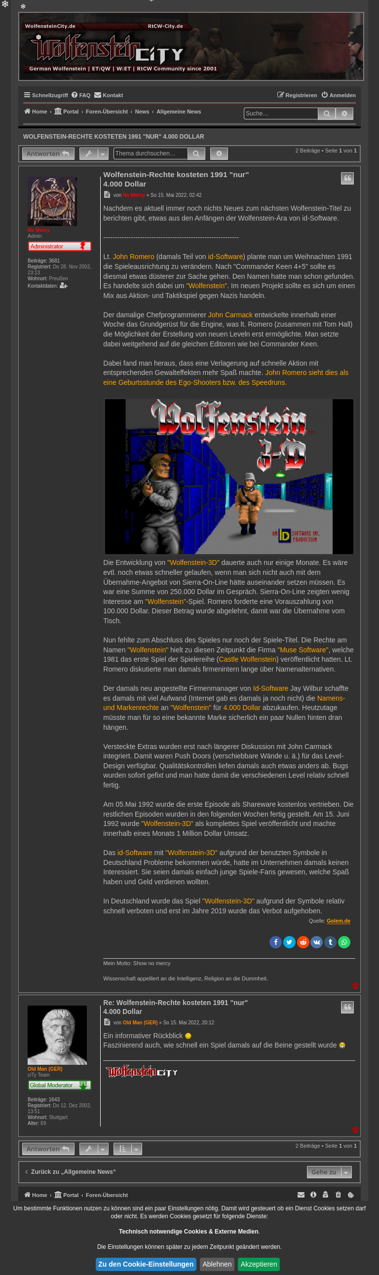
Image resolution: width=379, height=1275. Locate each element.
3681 (54, 260)
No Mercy (39, 230)
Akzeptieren (259, 1264)
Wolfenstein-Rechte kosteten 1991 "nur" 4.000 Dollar (113, 136)
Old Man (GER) (45, 1069)
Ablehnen (216, 1264)
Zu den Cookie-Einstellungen (145, 1264)
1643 (54, 1099)
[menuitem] (81, 95)
